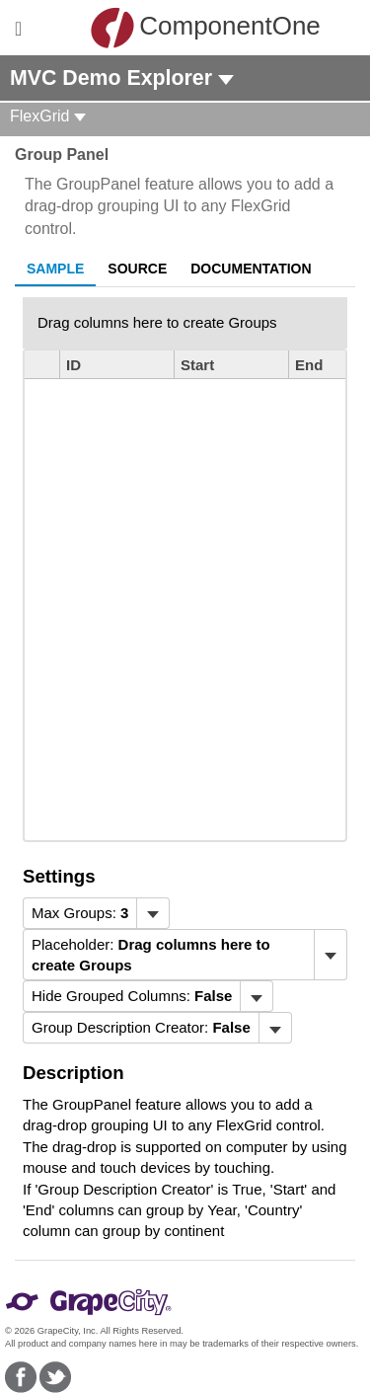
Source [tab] (137, 268)
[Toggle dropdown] (152, 913)
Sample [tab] (55, 268)
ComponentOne (190, 27)
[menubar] (96, 913)
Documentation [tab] (250, 268)
